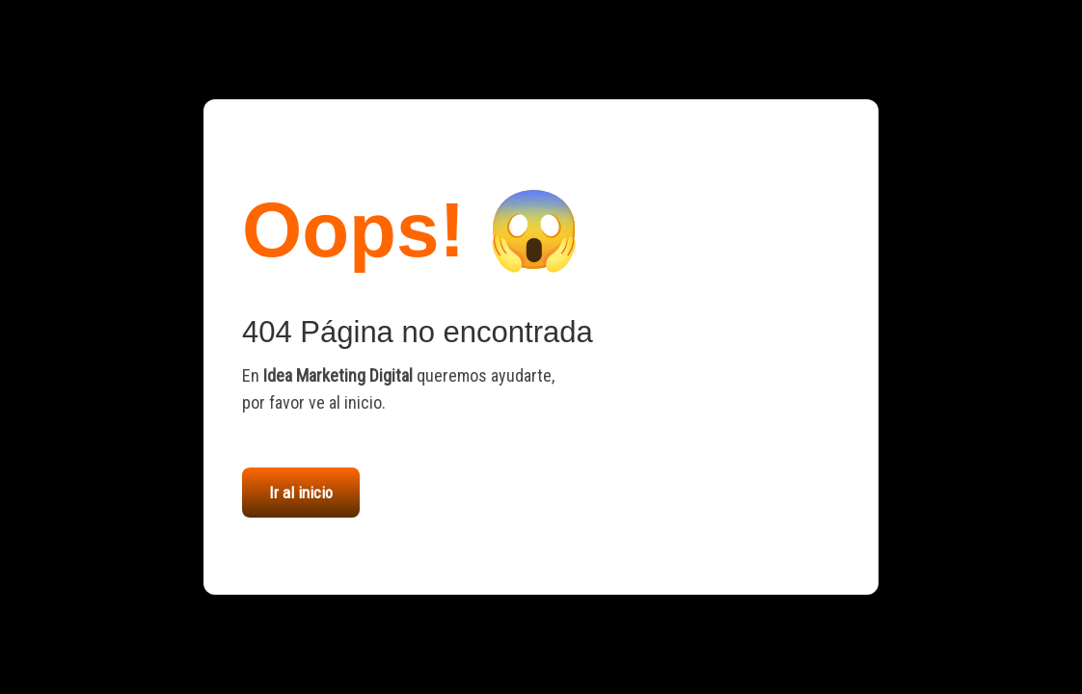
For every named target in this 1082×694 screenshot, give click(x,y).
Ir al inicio (301, 492)
